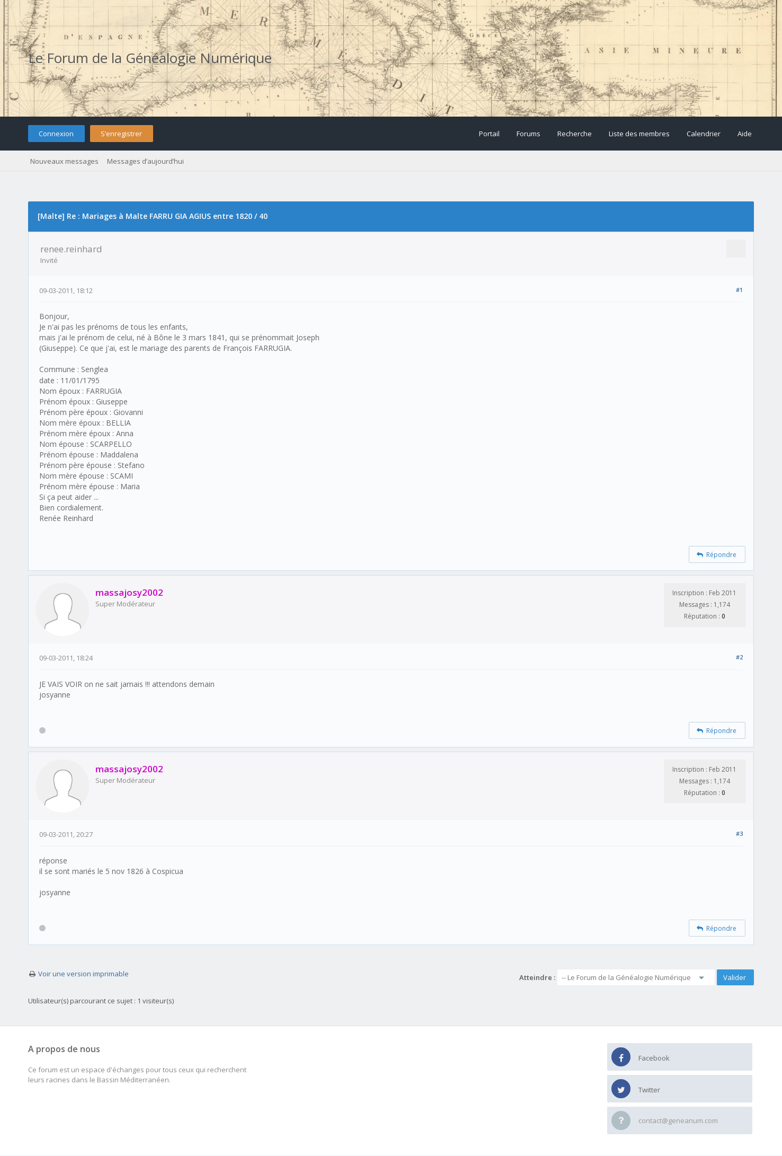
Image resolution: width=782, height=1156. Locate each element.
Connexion (56, 133)
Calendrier (704, 133)
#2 (739, 657)
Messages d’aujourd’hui (145, 161)
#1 (739, 290)
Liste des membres (639, 133)
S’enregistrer (121, 133)
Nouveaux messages (64, 161)
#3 (739, 833)
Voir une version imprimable (83, 973)
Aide (744, 133)
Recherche (574, 133)
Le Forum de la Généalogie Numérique (150, 57)
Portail (489, 133)
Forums (528, 133)
